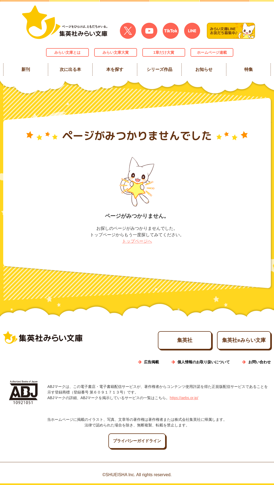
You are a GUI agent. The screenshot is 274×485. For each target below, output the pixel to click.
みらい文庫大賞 (115, 52)
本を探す (114, 69)
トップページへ (137, 241)
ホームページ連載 (212, 52)
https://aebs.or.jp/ (184, 399)
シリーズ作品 (159, 69)
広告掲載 (151, 363)
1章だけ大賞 (163, 52)
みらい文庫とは (67, 52)
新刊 (25, 69)
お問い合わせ (259, 363)
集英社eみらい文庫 (236, 341)
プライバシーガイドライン (137, 442)
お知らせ (203, 69)
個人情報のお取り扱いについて (203, 363)
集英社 (162, 341)
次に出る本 (70, 69)
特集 (248, 69)
